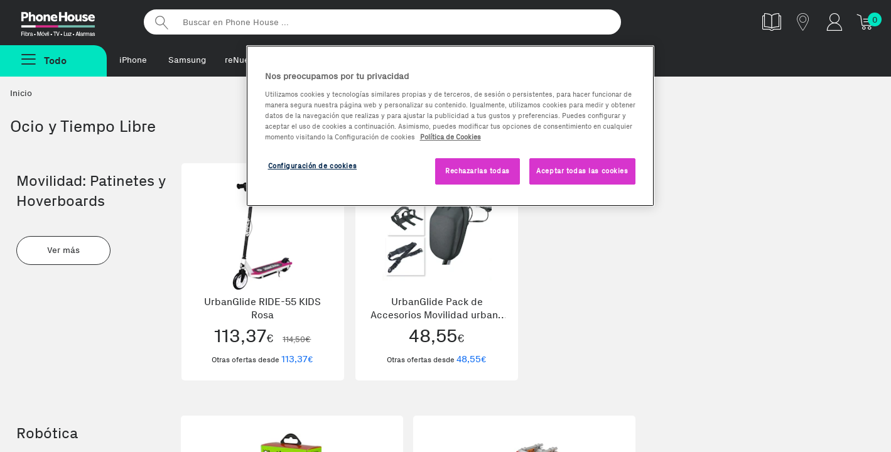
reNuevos (244, 60)
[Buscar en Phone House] (382, 22)
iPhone (133, 60)
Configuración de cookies (312, 165)
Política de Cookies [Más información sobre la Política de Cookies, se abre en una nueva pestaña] (450, 136)
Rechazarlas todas (477, 170)
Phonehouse (69, 21)
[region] (450, 126)
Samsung (187, 60)
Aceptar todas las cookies (582, 170)
